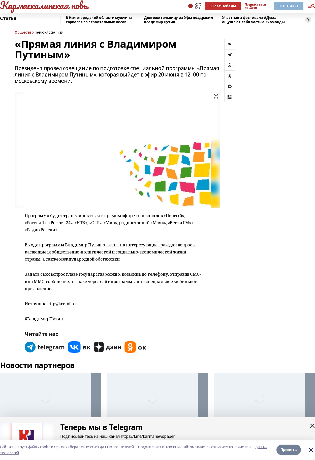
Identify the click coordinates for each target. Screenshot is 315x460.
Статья (8, 18)
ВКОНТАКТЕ (288, 6)
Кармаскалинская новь (44, 5)
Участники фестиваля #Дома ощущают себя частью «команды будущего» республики (253, 20)
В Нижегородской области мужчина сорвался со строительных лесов (99, 20)
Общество (24, 32)
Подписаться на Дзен (255, 6)
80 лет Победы (222, 6)
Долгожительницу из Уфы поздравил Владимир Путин (178, 20)
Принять (288, 449)
